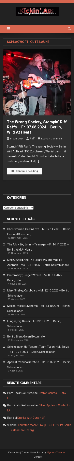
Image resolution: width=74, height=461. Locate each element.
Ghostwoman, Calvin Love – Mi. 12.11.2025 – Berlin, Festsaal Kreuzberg (39, 232)
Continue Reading (24, 171)
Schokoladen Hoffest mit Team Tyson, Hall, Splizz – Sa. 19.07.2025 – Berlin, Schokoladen (38, 349)
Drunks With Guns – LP (31, 417)
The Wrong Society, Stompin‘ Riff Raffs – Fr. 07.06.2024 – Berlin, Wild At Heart (37, 127)
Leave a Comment (51, 138)
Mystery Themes (56, 452)
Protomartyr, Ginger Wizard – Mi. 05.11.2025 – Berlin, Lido (35, 278)
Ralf (32, 138)
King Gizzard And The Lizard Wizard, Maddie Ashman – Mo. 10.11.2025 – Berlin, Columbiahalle (38, 262)
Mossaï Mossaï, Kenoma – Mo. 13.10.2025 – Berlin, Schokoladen (38, 308)
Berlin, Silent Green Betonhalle (26, 336)
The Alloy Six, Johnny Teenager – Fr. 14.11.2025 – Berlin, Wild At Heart (38, 247)
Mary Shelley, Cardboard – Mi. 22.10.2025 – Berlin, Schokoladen (38, 293)
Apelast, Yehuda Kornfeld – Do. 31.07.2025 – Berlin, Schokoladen (39, 365)
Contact (38, 456)
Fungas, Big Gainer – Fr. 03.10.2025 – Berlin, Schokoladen (34, 324)
